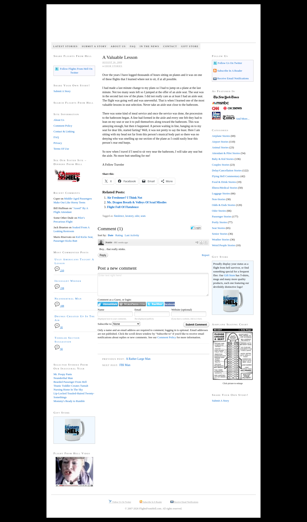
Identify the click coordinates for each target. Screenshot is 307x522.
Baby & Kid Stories (223, 159)
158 (59, 288)
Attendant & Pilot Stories (226, 153)
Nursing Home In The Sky (68, 389)
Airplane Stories (221, 135)
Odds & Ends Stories (223, 205)
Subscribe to (119, 323)
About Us (118, 46)
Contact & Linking (64, 131)
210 (59, 270)
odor (137, 215)
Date (110, 235)
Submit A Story (94, 46)
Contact (170, 46)
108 (59, 306)
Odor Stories (113, 66)
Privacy (58, 143)
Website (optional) (181, 309)
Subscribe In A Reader (229, 70)
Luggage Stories (221, 193)
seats (143, 215)
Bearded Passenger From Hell (70, 381)
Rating (119, 235)
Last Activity (132, 235)
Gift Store (190, 46)
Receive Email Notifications (233, 78)
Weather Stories (220, 239)
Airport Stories (220, 141)
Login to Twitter (155, 304)
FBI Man (124, 365)
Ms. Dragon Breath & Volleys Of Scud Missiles (137, 202)
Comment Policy (166, 337)
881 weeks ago (121, 242)
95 (59, 327)
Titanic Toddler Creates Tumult (71, 385)
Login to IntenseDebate (108, 304)
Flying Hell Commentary (226, 176)
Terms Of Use (61, 148)
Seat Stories (218, 228)
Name (101, 309)
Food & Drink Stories (224, 182)
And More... (243, 118)
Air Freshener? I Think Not (124, 197)
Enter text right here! (153, 284)
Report (205, 255)
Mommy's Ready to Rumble (69, 401)
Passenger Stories (221, 216)
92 (59, 349)
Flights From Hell (153, 25)
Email (138, 309)
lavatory (129, 215)
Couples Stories (220, 164)
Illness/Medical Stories (224, 187)
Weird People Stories (223, 245)
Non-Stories (218, 199)
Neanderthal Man (68, 298)
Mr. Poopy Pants (63, 374)
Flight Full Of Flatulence (123, 207)
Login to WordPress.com (132, 304)
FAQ (133, 46)
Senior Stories (219, 233)
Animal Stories (220, 147)
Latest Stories (65, 46)
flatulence (119, 215)
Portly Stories (219, 222)
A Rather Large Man (138, 358)
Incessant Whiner (68, 280)
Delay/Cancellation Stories (227, 170)
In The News (149, 46)
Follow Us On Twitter (229, 63)
